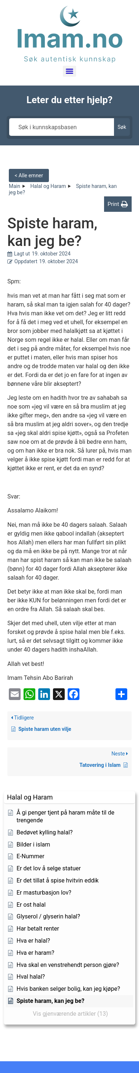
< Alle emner (29, 175)
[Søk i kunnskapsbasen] (61, 127)
